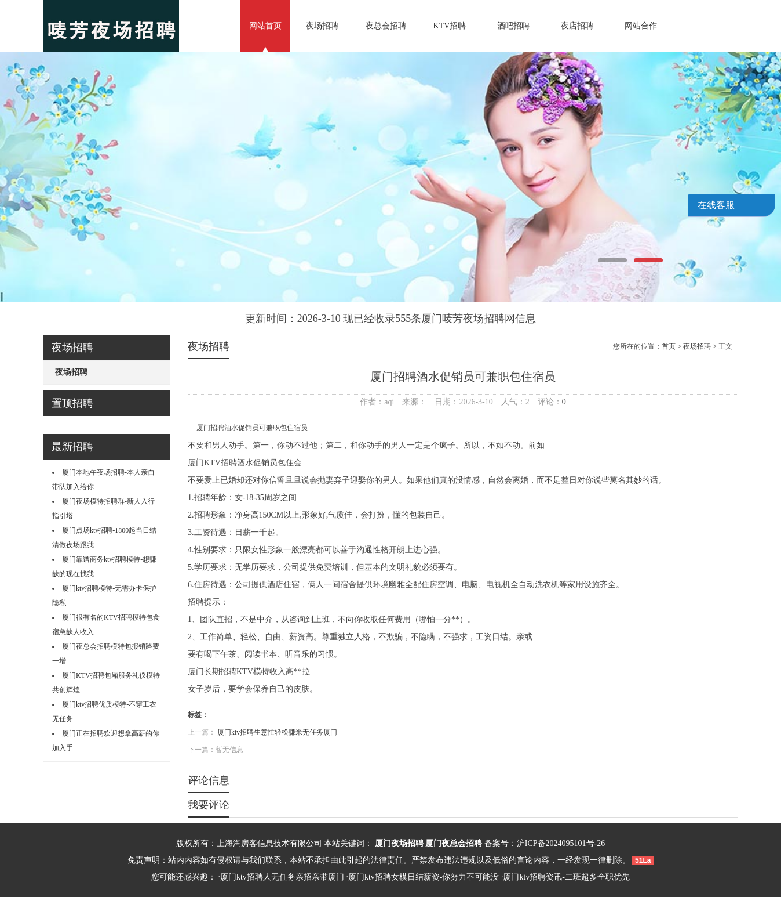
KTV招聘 (449, 25)
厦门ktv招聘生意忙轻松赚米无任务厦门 (277, 732)
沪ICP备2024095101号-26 (561, 843)
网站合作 (641, 25)
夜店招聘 (577, 25)
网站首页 (265, 25)
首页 (669, 346)
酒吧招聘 (513, 25)
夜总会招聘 (386, 25)
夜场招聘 (322, 25)
